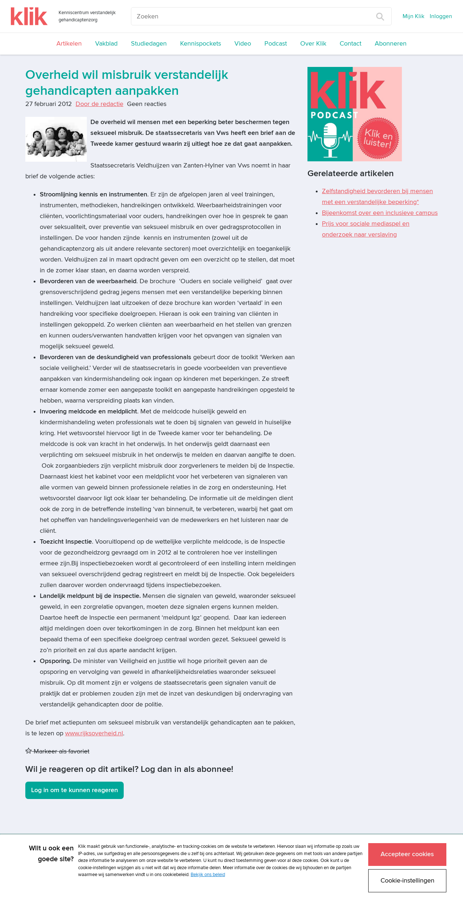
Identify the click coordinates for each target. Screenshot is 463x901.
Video (242, 43)
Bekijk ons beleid (208, 874)
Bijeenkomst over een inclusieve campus (380, 213)
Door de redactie (99, 104)
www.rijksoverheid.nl (94, 733)
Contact (350, 43)
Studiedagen (149, 43)
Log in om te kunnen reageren (74, 790)
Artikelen (69, 43)
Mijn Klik (413, 16)
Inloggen (441, 16)
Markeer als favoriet (57, 751)
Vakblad (106, 43)
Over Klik (313, 43)
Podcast (275, 43)
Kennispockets (200, 43)
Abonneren (391, 43)
